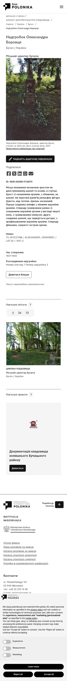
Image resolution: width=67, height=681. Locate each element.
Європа (10, 24)
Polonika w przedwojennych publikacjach (25, 563)
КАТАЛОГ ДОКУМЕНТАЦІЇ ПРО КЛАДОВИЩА (28, 20)
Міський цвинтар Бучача (22, 56)
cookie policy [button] (31, 618)
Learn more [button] (33, 666)
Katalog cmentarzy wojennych (20, 555)
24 (19, 312)
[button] (49, 504)
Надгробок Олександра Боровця (22, 28)
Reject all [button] (18, 674)
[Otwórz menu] (61, 7)
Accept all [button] (49, 674)
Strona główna (11, 542)
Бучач (31, 24)
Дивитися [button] (17, 468)
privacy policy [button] (36, 610)
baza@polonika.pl (21, 592)
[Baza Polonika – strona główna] (16, 508)
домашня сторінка (15, 16)
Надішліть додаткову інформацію (30, 159)
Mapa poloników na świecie (18, 547)
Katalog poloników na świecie (19, 551)
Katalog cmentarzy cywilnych (19, 559)
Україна (20, 24)
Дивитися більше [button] (19, 274)
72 (27, 312)
